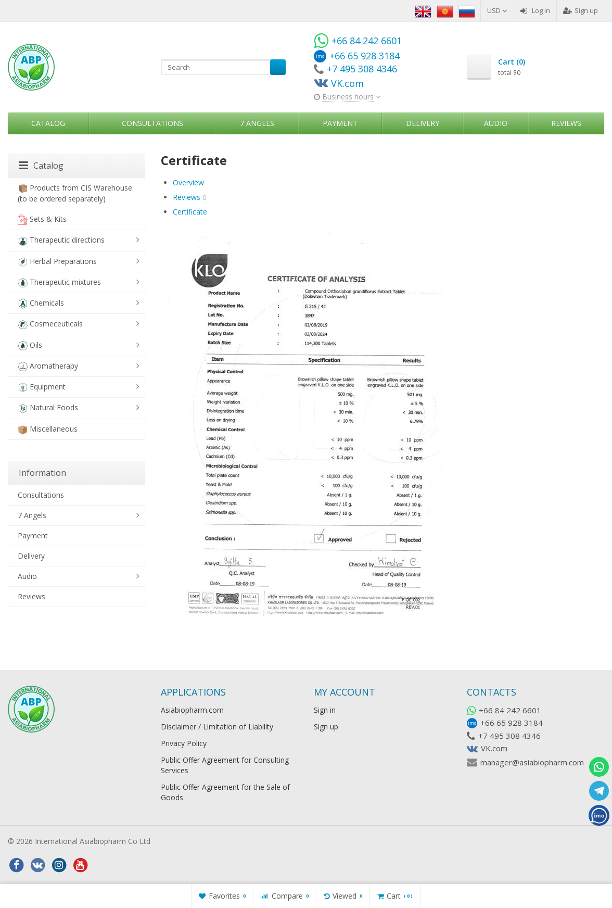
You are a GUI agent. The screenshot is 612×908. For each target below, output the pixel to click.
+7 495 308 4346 (509, 735)
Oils (30, 345)
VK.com (494, 748)
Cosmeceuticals (50, 324)
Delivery (422, 123)
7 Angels (257, 123)
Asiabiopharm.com (192, 710)
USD (497, 10)
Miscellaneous (48, 429)
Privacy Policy (184, 743)
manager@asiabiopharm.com (532, 762)
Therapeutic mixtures (59, 282)
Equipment (42, 387)
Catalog (48, 123)
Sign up (580, 10)
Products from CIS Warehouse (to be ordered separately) (75, 193)
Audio (495, 123)
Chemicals (41, 303)
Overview (188, 182)
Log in (535, 10)
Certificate (190, 212)
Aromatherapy (48, 366)
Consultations (152, 123)
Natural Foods (48, 407)
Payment (340, 123)
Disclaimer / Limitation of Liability (217, 727)
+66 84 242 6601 (510, 710)
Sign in (325, 710)
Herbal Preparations (57, 261)
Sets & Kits (42, 219)
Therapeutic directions (61, 240)
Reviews (566, 123)
